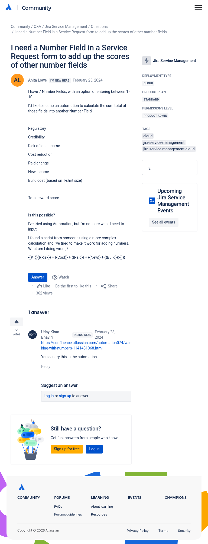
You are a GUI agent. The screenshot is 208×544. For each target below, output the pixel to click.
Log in (49, 397)
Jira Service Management (66, 26)
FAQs (58, 506)
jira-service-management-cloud (168, 149)
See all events (163, 222)
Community (36, 7)
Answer (37, 277)
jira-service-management (163, 142)
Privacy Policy (138, 531)
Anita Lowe (37, 80)
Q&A (37, 26)
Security (184, 531)
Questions (99, 26)
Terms (163, 531)
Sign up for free (67, 450)
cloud (147, 136)
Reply (45, 368)
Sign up (65, 397)
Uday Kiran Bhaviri (50, 336)
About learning (102, 506)
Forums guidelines (68, 514)
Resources (99, 514)
